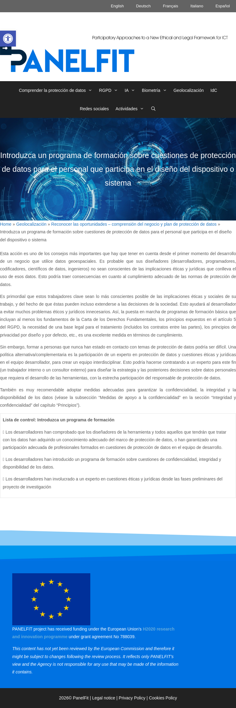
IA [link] (131, 90)
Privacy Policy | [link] (134, 697)
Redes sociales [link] (94, 108)
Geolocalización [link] (189, 90)
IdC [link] (214, 90)
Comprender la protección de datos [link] (57, 90)
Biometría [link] (156, 90)
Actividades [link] (132, 109)
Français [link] (170, 6)
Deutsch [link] (143, 6)
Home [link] (5, 224)
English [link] (117, 6)
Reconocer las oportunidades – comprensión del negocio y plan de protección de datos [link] (133, 224)
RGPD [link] (110, 90)
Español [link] (222, 6)
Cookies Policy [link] (163, 697)
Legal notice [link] (103, 697)
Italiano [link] (196, 6)
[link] (8, 39)
